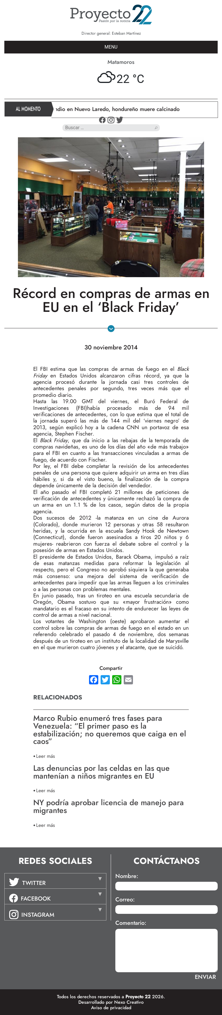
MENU (111, 47)
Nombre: (126, 876)
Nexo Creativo (129, 1002)
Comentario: (130, 923)
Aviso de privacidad (111, 1007)
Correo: (125, 900)
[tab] (55, 881)
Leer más (45, 756)
